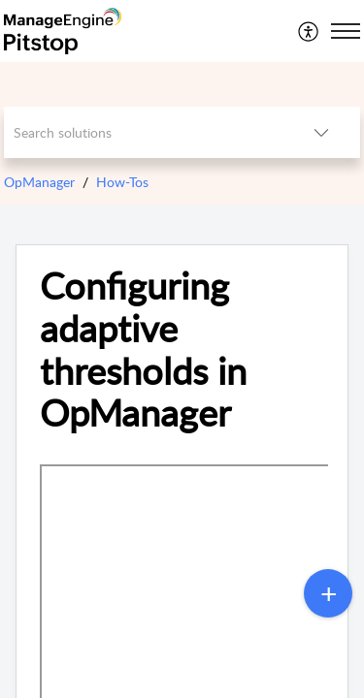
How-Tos (122, 182)
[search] (143, 132)
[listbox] (321, 132)
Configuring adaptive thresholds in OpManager (143, 349)
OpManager (39, 182)
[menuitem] (309, 31)
